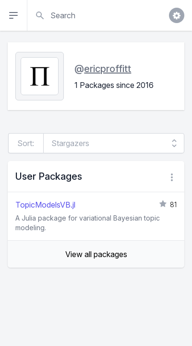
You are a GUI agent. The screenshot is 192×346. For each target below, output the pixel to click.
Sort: (25, 143)
